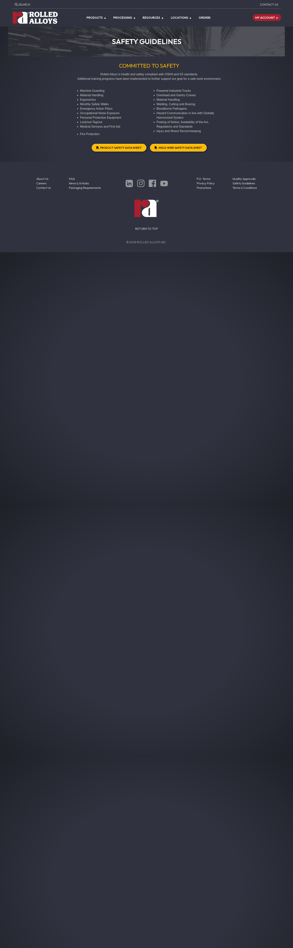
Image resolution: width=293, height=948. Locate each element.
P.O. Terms (203, 179)
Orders (205, 17)
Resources (151, 17)
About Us (42, 179)
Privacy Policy (206, 183)
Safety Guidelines (243, 183)
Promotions (204, 188)
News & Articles (79, 183)
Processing (122, 17)
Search (22, 4)
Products (95, 17)
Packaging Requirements (85, 188)
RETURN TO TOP (146, 229)
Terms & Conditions (244, 188)
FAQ (72, 179)
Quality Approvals (244, 179)
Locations (179, 17)
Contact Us (269, 4)
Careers (41, 183)
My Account (265, 17)
